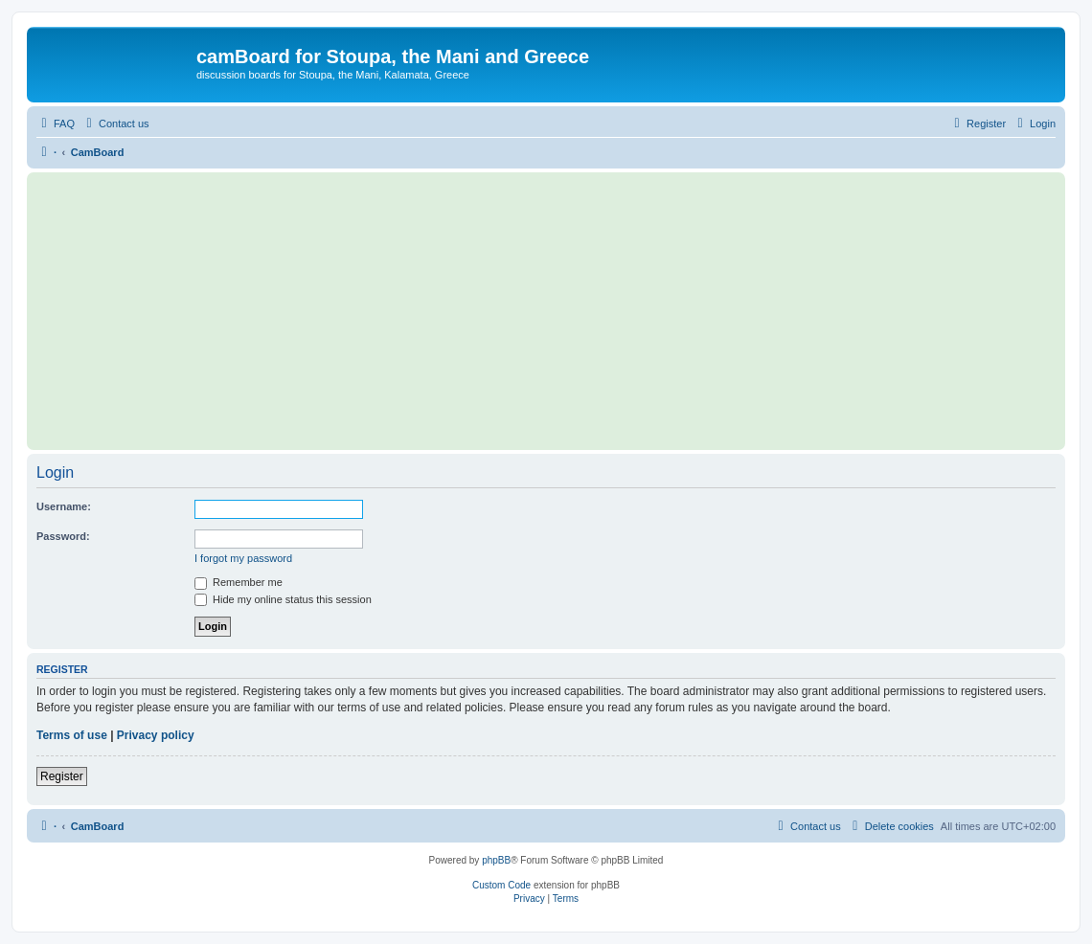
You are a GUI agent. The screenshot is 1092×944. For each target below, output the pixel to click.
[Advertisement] (546, 311)
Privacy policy (155, 735)
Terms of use (71, 735)
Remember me (238, 582)
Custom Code (501, 885)
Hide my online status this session (283, 599)
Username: (63, 506)
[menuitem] (55, 123)
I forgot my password (243, 558)
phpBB (496, 860)
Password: (63, 536)
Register (61, 776)
